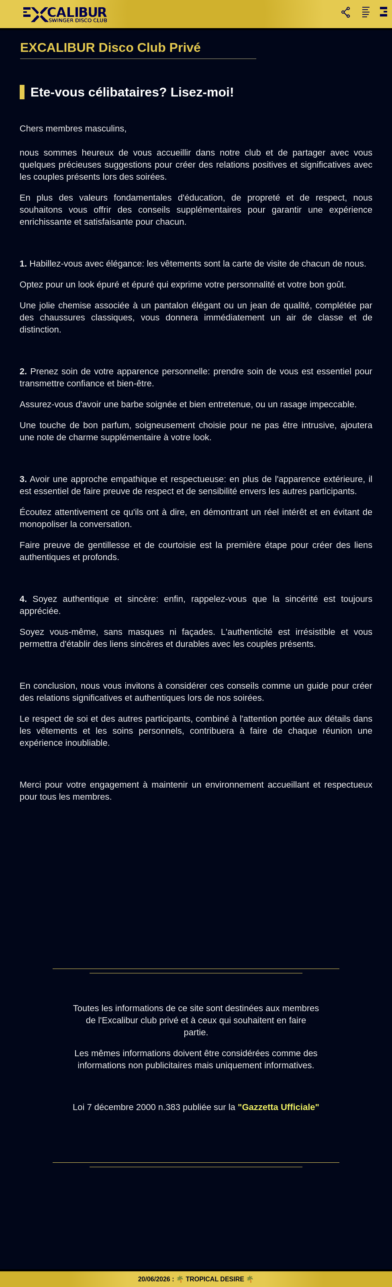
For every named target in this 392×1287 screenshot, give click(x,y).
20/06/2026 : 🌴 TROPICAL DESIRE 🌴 (196, 1279)
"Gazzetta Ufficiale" (278, 1107)
